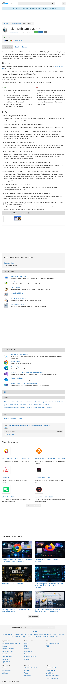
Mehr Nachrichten (33, 616)
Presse (26, 670)
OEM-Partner (6, 670)
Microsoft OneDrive (17, 378)
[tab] (8, 47)
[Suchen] (53, 3)
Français (23, 634)
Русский (10, 636)
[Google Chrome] (6, 362)
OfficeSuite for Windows (18, 298)
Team (26, 673)
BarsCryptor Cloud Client (18, 276)
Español (17, 634)
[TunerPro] (6, 283)
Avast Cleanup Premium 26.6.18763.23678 (50, 458)
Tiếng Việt (30, 636)
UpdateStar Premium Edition (19, 354)
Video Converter (7, 656)
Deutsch (11, 634)
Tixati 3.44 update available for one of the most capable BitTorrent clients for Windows (49, 585)
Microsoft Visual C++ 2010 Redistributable (24, 383)
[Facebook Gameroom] (6, 305)
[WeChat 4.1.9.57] (6, 489)
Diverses (49, 407)
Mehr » (5, 392)
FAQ (25, 646)
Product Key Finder (8, 648)
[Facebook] (5, 40)
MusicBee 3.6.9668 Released (12, 584)
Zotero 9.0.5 (6, 478)
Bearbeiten (25, 47)
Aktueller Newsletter (9, 434)
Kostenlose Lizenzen (52, 675)
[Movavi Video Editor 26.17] (39, 489)
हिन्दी (57, 636)
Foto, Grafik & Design (25, 405)
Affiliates (5, 673)
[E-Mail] (12, 40)
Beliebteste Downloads (10, 350)
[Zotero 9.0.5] (6, 470)
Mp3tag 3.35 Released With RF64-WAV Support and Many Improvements (48, 610)
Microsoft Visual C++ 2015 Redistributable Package (26, 372)
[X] (7, 40)
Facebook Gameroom (17, 304)
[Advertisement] (33, 239)
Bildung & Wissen (57, 402)
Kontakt (26, 648)
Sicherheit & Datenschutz (11, 407)
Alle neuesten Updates (33, 506)
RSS (47, 646)
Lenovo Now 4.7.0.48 (42, 478)
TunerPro (13, 282)
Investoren (27, 675)
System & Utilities (31, 407)
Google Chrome (16, 361)
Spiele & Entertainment (10, 405)
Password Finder (7, 651)
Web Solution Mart (13, 32)
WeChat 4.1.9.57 (8, 497)
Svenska (17, 636)
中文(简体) (37, 636)
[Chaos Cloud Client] (6, 294)
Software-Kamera (16, 419)
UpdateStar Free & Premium (11, 643)
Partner (4, 668)
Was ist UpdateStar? (30, 668)
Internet (47, 405)
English (5, 634)
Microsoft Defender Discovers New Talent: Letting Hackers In (16, 610)
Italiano (30, 634)
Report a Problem (18, 40)
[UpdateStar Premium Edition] (6, 355)
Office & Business (17, 402)
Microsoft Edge (15, 367)
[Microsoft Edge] (6, 368)
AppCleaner (6, 662)
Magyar (52, 636)
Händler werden (51, 670)
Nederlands (47, 634)
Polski (54, 634)
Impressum (27, 654)
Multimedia (6, 402)
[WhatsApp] (10, 40)
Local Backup (6, 654)
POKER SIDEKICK (16, 287)
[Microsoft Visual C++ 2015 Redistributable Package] (6, 373)
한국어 (41, 634)
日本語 (35, 634)
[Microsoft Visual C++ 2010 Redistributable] (6, 384)
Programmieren (46, 402)
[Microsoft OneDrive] (6, 379)
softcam (6, 419)
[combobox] (34, 3)
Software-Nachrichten (52, 643)
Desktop (37, 402)
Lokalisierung (50, 673)
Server (22, 407)
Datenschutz (28, 651)
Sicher (7, 38)
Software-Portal (51, 668)
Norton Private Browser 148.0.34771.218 (16, 458)
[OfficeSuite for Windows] (6, 299)
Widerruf (26, 659)
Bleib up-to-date (9, 263)
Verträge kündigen (30, 656)
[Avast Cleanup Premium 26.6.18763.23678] (39, 451)
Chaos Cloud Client (17, 293)
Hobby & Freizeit (39, 405)
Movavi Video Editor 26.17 (44, 497)
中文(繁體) (45, 636)
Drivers (4, 646)
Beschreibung (7, 47)
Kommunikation (28, 402)
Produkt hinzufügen (52, 678)
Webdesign (41, 407)
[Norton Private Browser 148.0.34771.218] (6, 451)
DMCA (26, 643)
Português (61, 634)
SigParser (5, 659)
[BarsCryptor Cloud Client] (6, 277)
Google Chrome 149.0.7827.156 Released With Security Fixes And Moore (17, 560)
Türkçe (23, 636)
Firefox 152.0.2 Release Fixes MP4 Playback (47, 560)
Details (17, 47)
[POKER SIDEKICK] (6, 288)
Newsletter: (16, 627)
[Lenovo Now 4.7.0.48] (39, 470)
